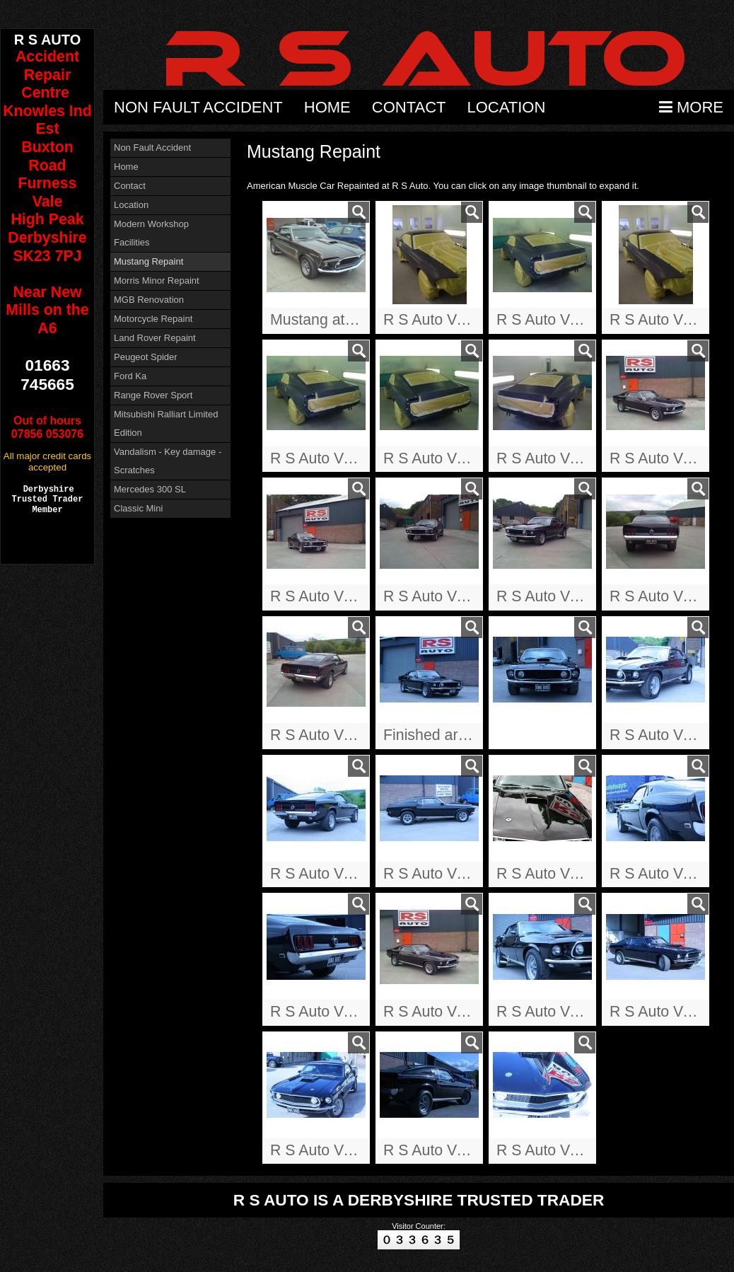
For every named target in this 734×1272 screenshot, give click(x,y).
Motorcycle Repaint (153, 318)
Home (327, 107)
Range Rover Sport (153, 395)
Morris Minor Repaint (156, 280)
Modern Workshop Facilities (151, 233)
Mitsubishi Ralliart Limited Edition (166, 423)
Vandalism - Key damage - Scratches (167, 460)
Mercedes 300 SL (150, 489)
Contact (409, 107)
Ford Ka (130, 376)
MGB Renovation (149, 299)
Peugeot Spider (145, 357)
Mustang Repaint (148, 261)
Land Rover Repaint (155, 338)
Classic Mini (138, 508)
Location (506, 107)
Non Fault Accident (198, 107)
